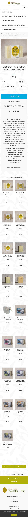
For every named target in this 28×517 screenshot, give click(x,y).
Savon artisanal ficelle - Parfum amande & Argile (20, 256)
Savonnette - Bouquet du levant (20, 318)
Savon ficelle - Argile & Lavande (7, 287)
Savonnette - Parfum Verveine (7, 443)
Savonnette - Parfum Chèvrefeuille (7, 350)
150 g (20, 322)
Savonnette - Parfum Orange (20, 412)
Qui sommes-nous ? (14, 509)
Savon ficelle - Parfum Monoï (7, 318)
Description (14, 96)
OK (14, 515)
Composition (14, 101)
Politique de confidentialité (14, 496)
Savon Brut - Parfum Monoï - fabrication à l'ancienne (8, 225)
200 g (7, 197)
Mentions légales (14, 502)
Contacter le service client (14, 506)
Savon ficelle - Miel (20, 287)
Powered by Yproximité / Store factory (14, 474)
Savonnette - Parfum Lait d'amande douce (7, 381)
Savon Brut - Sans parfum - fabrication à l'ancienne (14, 68)
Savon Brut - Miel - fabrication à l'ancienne (20, 193)
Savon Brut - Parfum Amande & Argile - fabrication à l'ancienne (7, 256)
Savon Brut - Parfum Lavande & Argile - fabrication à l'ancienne (20, 225)
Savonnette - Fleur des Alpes (20, 350)
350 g (20, 260)
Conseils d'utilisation (14, 106)
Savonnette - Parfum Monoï (7, 412)
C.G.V (14, 499)
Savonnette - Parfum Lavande (20, 381)
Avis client (14, 111)
